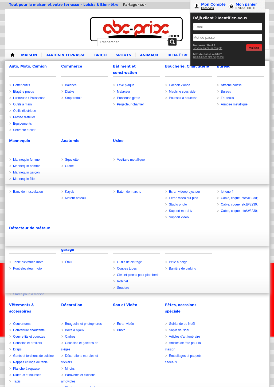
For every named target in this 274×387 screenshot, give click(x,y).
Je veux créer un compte (207, 48)
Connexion (207, 8)
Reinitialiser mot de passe (208, 57)
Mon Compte (213, 4)
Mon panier (246, 4)
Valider (254, 48)
